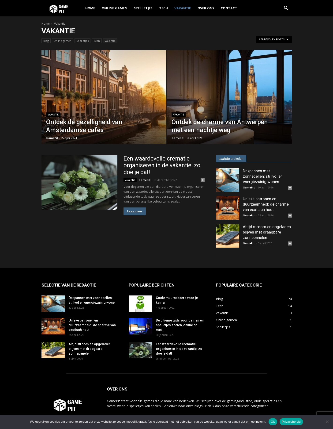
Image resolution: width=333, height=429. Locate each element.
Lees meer (134, 211)
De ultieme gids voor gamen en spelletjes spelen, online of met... (180, 325)
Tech (163, 8)
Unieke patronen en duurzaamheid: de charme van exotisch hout (266, 204)
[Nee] (327, 421)
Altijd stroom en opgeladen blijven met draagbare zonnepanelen (267, 232)
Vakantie (182, 8)
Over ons (206, 8)
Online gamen (114, 8)
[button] (286, 8)
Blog (46, 40)
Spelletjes (143, 8)
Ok (273, 421)
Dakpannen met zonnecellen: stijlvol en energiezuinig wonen (263, 176)
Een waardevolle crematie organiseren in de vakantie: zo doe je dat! (161, 165)
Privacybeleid (291, 421)
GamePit (52, 138)
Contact (229, 8)
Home (90, 8)
